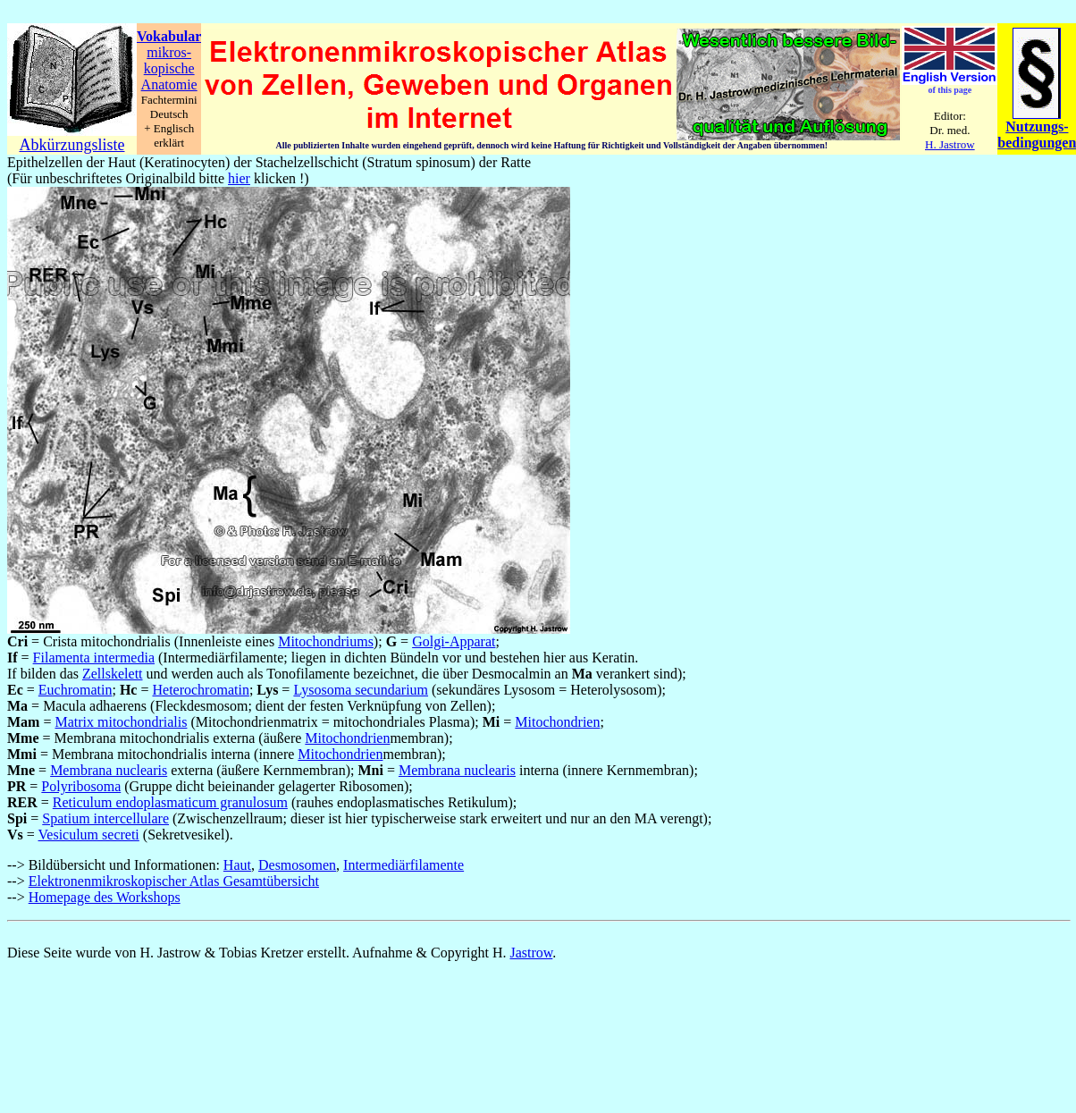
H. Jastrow (950, 144)
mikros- (169, 52)
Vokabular (169, 36)
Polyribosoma (81, 786)
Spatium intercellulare (105, 818)
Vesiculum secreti (88, 834)
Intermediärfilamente (403, 865)
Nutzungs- (1036, 126)
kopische (169, 68)
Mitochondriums (326, 641)
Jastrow (530, 952)
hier (239, 178)
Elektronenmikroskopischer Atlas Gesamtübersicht (174, 881)
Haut (237, 865)
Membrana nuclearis (108, 770)
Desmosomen (297, 865)
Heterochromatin (200, 689)
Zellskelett (112, 673)
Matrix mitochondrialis (121, 721)
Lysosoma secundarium (360, 689)
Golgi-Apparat (453, 641)
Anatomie (169, 84)
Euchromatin (75, 689)
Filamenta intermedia (94, 657)
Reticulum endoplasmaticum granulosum (170, 802)
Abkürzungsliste (72, 145)
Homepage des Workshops (105, 897)
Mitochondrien (557, 721)
